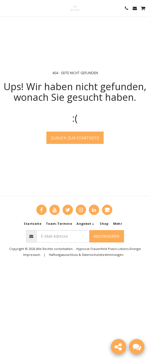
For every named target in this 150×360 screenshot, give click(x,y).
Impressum (31, 255)
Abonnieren (106, 236)
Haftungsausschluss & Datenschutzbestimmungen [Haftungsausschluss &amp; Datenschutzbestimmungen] (86, 255)
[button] (6, 8)
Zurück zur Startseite (75, 138)
